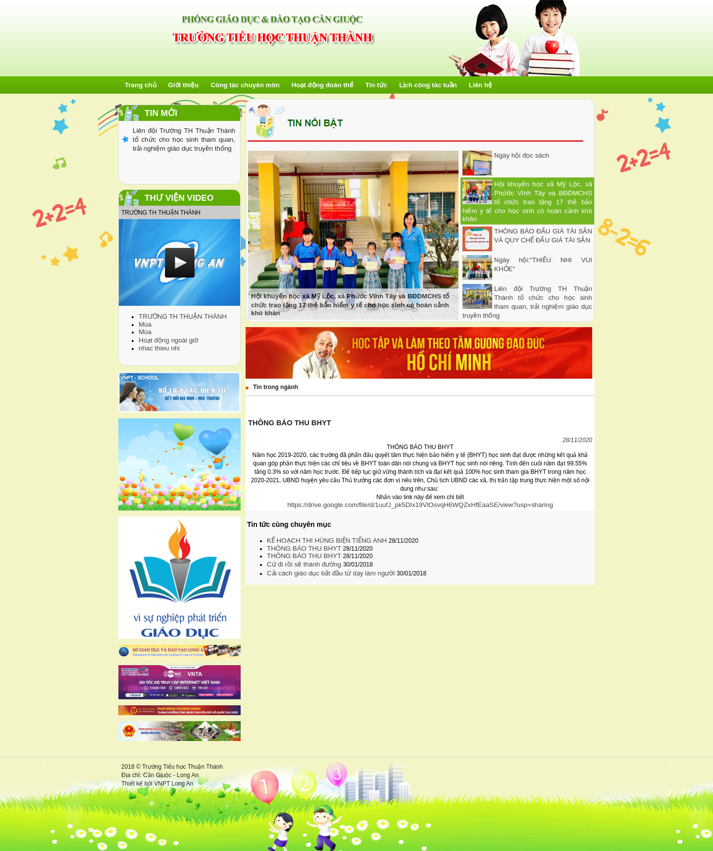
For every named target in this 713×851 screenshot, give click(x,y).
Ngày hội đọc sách (521, 155)
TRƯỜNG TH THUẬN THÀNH (183, 316)
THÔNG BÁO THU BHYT (305, 548)
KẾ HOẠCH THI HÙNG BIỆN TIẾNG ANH (328, 540)
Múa (145, 324)
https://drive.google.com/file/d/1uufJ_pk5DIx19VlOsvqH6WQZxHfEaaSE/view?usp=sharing (420, 505)
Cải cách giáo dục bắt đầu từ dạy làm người (332, 573)
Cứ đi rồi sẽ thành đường (305, 564)
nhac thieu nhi (159, 348)
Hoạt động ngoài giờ (168, 340)
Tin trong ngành (275, 387)
